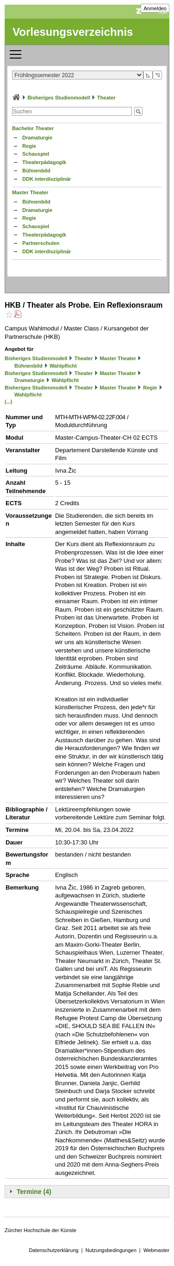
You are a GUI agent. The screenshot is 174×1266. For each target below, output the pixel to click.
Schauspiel (35, 154)
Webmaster (156, 1250)
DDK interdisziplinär (46, 179)
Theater (106, 97)
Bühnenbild (36, 170)
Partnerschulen (40, 243)
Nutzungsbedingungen (110, 1250)
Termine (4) (34, 1191)
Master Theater (30, 192)
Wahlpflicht (63, 366)
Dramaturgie (37, 137)
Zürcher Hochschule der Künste (41, 1230)
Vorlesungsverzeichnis (73, 32)
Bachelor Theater (33, 128)
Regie (29, 146)
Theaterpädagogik (44, 162)
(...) (9, 401)
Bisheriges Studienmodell (58, 97)
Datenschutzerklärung (53, 1250)
